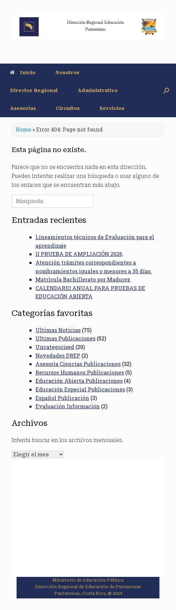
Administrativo (98, 90)
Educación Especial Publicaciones (80, 389)
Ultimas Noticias (58, 330)
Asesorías (23, 108)
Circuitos (68, 108)
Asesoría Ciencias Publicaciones (78, 363)
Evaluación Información (67, 406)
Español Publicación (62, 397)
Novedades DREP (57, 355)
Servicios (111, 108)
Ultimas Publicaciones (65, 338)
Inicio (22, 72)
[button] (166, 90)
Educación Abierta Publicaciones (79, 380)
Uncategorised (54, 346)
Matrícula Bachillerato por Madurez (82, 279)
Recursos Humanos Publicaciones (79, 372)
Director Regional (34, 90)
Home (23, 129)
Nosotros (67, 72)
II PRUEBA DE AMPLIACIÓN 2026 (78, 253)
